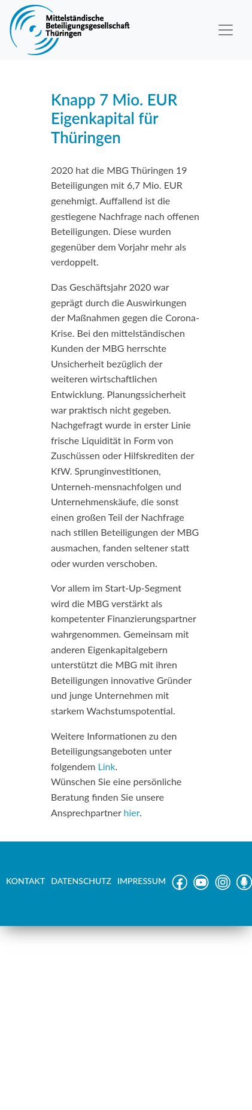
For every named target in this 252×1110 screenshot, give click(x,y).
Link (106, 766)
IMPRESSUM (141, 881)
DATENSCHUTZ (81, 881)
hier (131, 812)
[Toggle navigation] (225, 30)
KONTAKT (25, 881)
